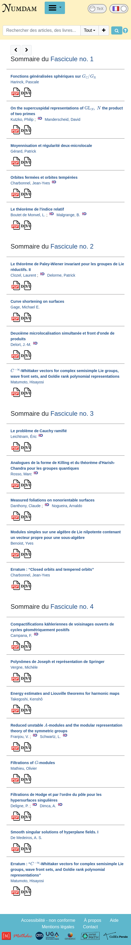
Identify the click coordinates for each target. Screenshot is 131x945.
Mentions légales (58, 927)
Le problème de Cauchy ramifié (39, 431)
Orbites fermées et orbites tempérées (44, 177)
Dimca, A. (48, 806)
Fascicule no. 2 (71, 246)
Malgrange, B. (68, 215)
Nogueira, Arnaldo (67, 506)
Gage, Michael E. (25, 307)
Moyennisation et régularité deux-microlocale (51, 145)
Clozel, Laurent (23, 275)
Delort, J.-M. (21, 344)
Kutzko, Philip (22, 119)
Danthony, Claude (26, 506)
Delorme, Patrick (61, 275)
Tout (88, 30)
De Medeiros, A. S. (26, 838)
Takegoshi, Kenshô (26, 699)
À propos (92, 920)
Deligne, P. (20, 806)
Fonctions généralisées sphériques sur (53, 76)
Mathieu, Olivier (24, 768)
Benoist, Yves (22, 543)
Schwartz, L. (50, 736)
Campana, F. (21, 635)
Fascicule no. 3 (71, 413)
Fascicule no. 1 (71, 59)
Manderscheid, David (62, 119)
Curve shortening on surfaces (37, 301)
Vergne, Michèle (24, 667)
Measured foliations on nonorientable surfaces (52, 500)
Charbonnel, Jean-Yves (30, 183)
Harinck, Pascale (25, 82)
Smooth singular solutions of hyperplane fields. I (54, 832)
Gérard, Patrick (23, 151)
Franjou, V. (20, 736)
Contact (90, 927)
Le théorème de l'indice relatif (37, 209)
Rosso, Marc (21, 474)
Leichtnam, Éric (24, 436)
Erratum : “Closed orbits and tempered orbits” (52, 569)
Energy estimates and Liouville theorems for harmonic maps (65, 693)
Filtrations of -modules (33, 763)
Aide (114, 920)
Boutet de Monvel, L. (28, 215)
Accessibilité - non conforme (48, 920)
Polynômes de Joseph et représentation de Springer (57, 661)
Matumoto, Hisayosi (27, 382)
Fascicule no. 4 (71, 606)
